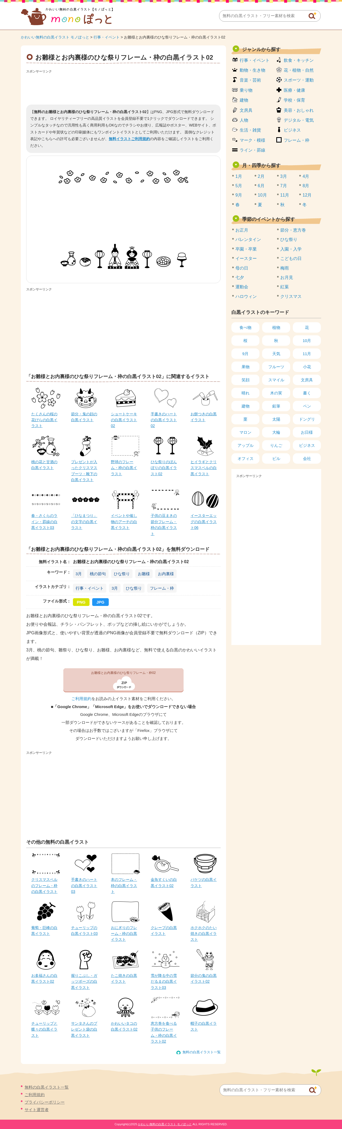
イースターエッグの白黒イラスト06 (204, 521)
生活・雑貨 (250, 130)
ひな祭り (122, 573)
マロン (245, 432)
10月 (262, 195)
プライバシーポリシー (45, 1102)
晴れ (246, 393)
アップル (246, 445)
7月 (283, 185)
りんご (276, 445)
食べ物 (245, 327)
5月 (238, 185)
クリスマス (291, 296)
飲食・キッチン (299, 60)
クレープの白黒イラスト (164, 931)
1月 (238, 176)
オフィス (246, 458)
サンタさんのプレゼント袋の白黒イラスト (84, 1029)
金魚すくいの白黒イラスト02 (164, 882)
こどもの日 (291, 258)
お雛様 (144, 573)
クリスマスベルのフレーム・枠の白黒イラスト (44, 885)
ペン (307, 406)
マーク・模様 (252, 140)
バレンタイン (248, 239)
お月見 (286, 277)
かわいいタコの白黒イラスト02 (124, 1026)
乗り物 (246, 90)
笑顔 (246, 380)
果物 (246, 366)
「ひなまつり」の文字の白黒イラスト (84, 521)
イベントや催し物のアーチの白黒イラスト (124, 521)
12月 (307, 195)
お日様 (307, 432)
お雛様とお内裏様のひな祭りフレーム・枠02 (123, 673)
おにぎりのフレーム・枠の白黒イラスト (124, 934)
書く (307, 393)
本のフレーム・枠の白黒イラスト (124, 885)
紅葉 (284, 287)
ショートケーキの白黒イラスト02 (124, 420)
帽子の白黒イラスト (204, 1026)
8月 (305, 185)
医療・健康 (294, 90)
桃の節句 (98, 573)
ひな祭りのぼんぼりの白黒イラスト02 (164, 468)
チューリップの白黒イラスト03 (84, 931)
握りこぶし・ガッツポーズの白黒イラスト (84, 981)
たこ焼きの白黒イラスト (124, 978)
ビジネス (292, 130)
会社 (307, 458)
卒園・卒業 (246, 249)
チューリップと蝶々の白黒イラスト (44, 1029)
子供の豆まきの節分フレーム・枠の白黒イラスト (164, 524)
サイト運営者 (37, 1109)
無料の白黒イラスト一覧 (201, 1052)
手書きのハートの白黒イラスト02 (164, 420)
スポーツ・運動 (299, 80)
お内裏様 (166, 573)
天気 (276, 353)
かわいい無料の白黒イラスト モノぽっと (55, 37)
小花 (307, 366)
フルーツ (276, 366)
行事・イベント (107, 37)
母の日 (241, 268)
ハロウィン (246, 296)
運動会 (241, 287)
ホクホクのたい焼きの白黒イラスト (204, 934)
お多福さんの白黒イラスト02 (44, 978)
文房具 (246, 110)
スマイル (276, 380)
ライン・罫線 (252, 150)
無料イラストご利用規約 (129, 139)
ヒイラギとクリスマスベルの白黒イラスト (204, 468)
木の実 (276, 393)
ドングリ (307, 419)
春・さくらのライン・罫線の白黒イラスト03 (44, 521)
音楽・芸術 (250, 80)
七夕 (239, 277)
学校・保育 (294, 100)
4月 (305, 176)
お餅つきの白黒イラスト (204, 417)
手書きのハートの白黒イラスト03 (84, 885)
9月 (238, 195)
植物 (276, 327)
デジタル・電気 (299, 120)
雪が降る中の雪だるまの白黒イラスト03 (164, 981)
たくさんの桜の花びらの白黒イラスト (44, 420)
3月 (79, 573)
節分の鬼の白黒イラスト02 (204, 978)
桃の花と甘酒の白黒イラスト (44, 465)
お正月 (241, 230)
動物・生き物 (252, 70)
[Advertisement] (123, 87)
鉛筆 (276, 406)
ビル (276, 458)
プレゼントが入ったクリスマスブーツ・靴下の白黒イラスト (84, 471)
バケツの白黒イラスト (204, 882)
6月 (261, 185)
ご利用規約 (81, 699)
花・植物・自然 (299, 70)
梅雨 (284, 268)
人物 (244, 120)
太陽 (276, 419)
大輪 (276, 432)
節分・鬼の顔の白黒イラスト (84, 417)
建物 (244, 100)
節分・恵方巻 (293, 230)
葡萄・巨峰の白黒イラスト (44, 931)
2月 (261, 176)
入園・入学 (291, 249)
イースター (246, 258)
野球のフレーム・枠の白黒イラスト (124, 468)
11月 (284, 195)
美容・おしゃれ (299, 110)
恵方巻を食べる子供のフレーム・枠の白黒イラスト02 (164, 1032)
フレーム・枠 (162, 588)
